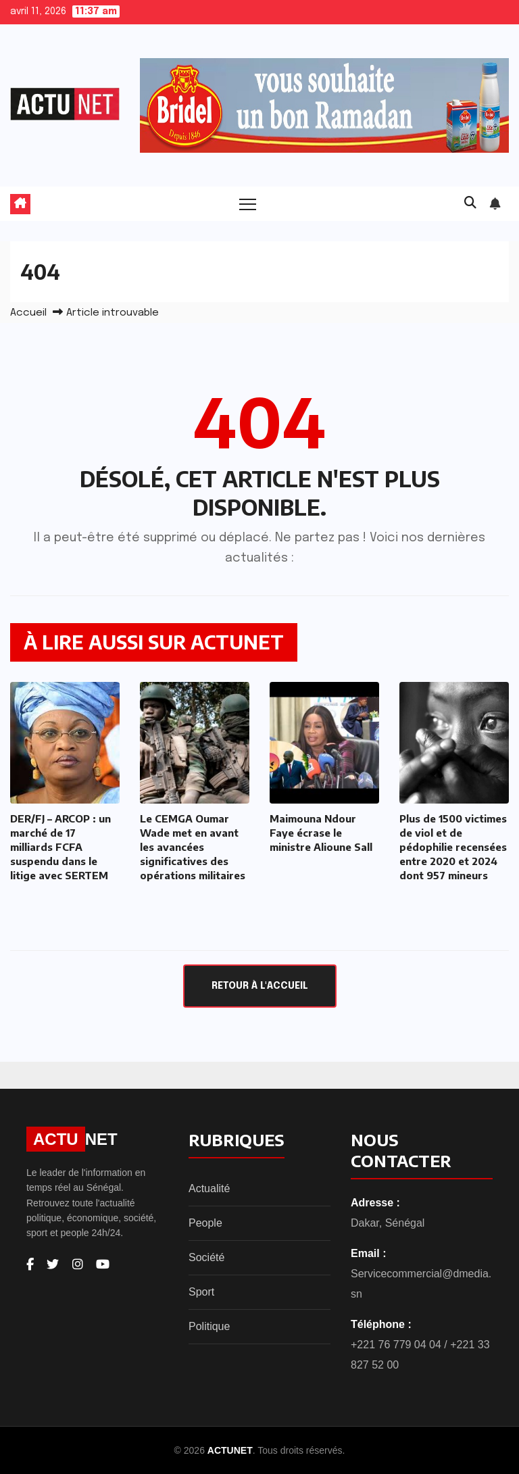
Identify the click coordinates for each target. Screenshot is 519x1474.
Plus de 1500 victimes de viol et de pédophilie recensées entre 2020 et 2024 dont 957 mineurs (453, 846)
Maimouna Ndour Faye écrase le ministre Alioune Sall (321, 832)
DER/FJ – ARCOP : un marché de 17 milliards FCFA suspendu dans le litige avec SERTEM (60, 846)
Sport (201, 1292)
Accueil (28, 313)
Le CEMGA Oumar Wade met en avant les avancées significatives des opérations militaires (192, 846)
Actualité (209, 1188)
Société (206, 1257)
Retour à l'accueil (260, 986)
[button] (470, 203)
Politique (209, 1326)
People (205, 1223)
